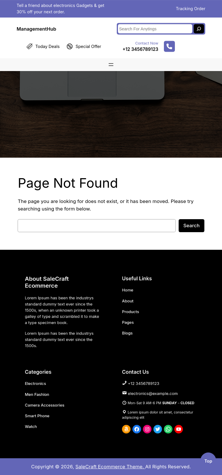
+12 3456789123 (140, 47)
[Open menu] (111, 62)
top (208, 461)
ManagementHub (36, 26)
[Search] (199, 26)
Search (191, 225)
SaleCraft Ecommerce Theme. (110, 467)
